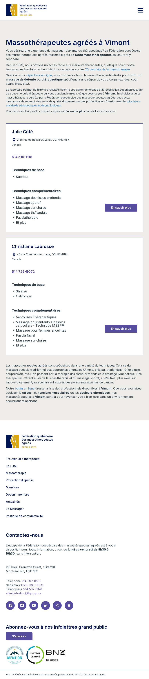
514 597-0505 (31, 581)
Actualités (13, 501)
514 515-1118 (22, 157)
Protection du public (20, 480)
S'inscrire (19, 636)
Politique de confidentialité (24, 516)
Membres (12, 487)
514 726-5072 (23, 272)
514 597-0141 (32, 589)
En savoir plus (121, 207)
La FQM (11, 466)
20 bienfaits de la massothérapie (107, 69)
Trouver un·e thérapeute (22, 459)
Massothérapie (16, 473)
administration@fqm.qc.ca (23, 593)
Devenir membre (17, 494)
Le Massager (15, 509)
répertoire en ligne (39, 75)
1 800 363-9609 (32, 585)
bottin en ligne (24, 388)
